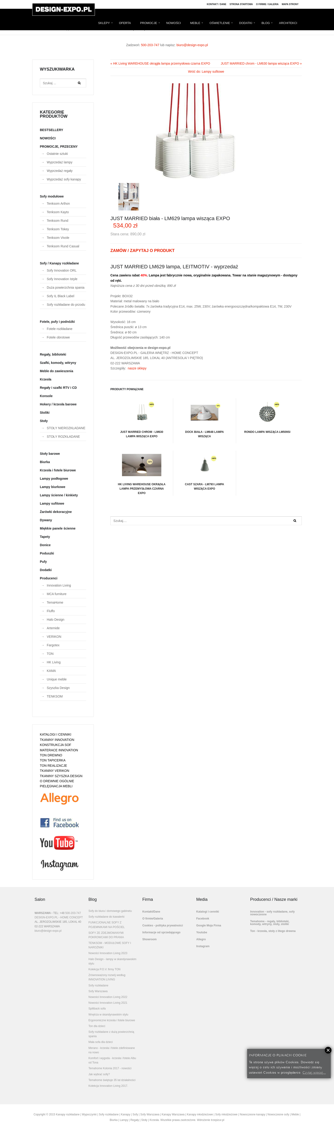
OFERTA (125, 23)
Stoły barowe (50, 453)
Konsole (46, 396)
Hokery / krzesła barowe (58, 404)
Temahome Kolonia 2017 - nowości (110, 1068)
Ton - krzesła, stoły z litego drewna (273, 931)
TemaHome (55, 602)
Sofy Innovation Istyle (62, 279)
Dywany (46, 520)
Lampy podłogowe (54, 478)
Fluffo (51, 611)
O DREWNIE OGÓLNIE (57, 781)
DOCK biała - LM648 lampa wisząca (204, 418)
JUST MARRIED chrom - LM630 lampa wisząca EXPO (141, 418)
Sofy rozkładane (98, 985)
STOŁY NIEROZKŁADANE (66, 428)
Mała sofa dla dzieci (100, 1042)
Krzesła (45, 379)
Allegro (201, 939)
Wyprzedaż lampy (59, 162)
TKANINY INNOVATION (57, 740)
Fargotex (53, 645)
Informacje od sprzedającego (161, 932)
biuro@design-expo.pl (192, 45)
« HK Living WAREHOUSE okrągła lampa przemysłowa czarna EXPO (160, 63)
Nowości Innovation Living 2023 (107, 953)
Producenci (48, 578)
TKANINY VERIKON (54, 771)
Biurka (45, 462)
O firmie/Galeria (152, 918)
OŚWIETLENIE (219, 23)
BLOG (265, 23)
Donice (45, 545)
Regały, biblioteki (53, 354)
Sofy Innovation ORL (61, 270)
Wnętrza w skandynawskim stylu (108, 1014)
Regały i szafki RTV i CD (58, 387)
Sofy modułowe (52, 196)
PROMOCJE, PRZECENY (59, 146)
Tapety (45, 537)
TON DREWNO (51, 755)
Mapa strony (290, 4)
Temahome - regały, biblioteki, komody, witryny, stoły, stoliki (269, 923)
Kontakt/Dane (151, 911)
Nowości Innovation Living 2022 (107, 997)
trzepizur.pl (217, 1120)
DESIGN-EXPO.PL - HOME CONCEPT (59, 917)
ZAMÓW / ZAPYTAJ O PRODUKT (142, 250)
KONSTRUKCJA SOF (55, 745)
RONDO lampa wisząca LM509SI (267, 416)
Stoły (44, 421)
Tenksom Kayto (58, 212)
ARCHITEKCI (288, 23)
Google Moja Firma (208, 925)
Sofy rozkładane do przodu (66, 304)
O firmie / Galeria (267, 4)
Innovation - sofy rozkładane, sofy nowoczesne (272, 913)
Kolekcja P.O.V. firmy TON (104, 969)
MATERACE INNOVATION (59, 750)
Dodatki (46, 570)
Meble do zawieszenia (56, 371)
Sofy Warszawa (98, 991)
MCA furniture (57, 594)
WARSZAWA (43, 913)
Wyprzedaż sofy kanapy (64, 179)
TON (50, 654)
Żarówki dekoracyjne (56, 512)
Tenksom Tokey (58, 229)
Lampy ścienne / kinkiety (59, 495)
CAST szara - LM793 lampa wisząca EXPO (204, 470)
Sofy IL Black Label (60, 296)
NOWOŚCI (173, 23)
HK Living (54, 662)
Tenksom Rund (57, 220)
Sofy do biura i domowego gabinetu (110, 911)
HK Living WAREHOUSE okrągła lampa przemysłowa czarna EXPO (141, 473)
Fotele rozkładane (59, 329)
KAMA (51, 671)
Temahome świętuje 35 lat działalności (111, 1080)
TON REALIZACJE (53, 765)
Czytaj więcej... (314, 1072)
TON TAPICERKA (52, 760)
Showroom (149, 939)
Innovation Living (59, 585)
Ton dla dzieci (96, 1026)
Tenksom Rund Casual (63, 246)
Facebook (202, 918)
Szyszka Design (58, 688)
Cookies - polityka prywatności (162, 925)
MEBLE (195, 23)
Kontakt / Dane (216, 4)
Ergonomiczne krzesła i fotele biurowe (111, 1020)
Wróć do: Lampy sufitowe (206, 71)
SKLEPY (104, 23)
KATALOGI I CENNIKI (55, 734)
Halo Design (55, 619)
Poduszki (47, 553)
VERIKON (54, 636)
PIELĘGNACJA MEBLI (56, 786)
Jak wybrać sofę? (99, 1074)
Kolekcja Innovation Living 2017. (108, 1085)
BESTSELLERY (51, 130)
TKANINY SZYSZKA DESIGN (61, 776)
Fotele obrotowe (58, 337)
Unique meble (57, 679)
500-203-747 (150, 45)
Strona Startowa (241, 4)
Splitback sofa (97, 1008)
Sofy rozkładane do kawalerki (106, 916)
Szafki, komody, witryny (58, 363)
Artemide (53, 628)
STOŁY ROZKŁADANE (63, 436)
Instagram (202, 946)
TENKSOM (55, 696)
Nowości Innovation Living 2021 (107, 1002)
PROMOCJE (148, 23)
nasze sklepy (137, 368)
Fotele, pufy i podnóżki (57, 321)
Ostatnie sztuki (57, 154)
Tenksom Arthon (58, 203)
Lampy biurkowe (52, 487)
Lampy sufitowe (52, 503)
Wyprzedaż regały (60, 171)
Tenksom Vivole (58, 238)
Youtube (201, 932)
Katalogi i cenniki (207, 911)
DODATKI (245, 23)
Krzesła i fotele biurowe (58, 470)
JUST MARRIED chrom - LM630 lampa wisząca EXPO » (261, 63)
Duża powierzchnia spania (65, 287)
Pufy (43, 561)
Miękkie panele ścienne (58, 528)
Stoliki (45, 412)
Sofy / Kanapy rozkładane (59, 263)
